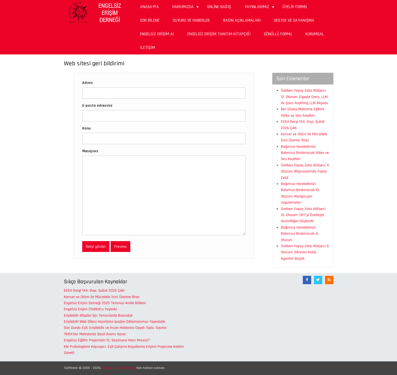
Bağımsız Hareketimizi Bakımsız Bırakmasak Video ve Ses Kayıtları (305, 153)
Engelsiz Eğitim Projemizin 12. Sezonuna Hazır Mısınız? (107, 340)
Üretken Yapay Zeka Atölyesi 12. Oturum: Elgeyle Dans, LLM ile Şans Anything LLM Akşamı (304, 97)
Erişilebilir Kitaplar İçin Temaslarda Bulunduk (98, 315)
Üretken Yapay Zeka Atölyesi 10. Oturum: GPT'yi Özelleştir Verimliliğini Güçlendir (303, 215)
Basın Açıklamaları (242, 20)
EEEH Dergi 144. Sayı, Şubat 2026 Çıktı (94, 290)
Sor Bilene (149, 20)
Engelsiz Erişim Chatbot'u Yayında (90, 309)
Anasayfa (149, 7)
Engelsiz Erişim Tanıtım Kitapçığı (219, 34)
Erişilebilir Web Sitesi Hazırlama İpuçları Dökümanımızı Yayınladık (114, 321)
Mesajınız (90, 151)
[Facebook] (307, 280)
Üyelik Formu (295, 7)
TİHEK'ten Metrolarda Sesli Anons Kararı (95, 334)
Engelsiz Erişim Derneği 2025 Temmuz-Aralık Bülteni (105, 303)
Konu (86, 128)
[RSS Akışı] (329, 280)
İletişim (147, 48)
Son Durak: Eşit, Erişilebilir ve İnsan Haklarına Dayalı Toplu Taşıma (115, 327)
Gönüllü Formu (278, 34)
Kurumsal (314, 34)
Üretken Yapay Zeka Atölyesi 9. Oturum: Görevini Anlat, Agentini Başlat (305, 252)
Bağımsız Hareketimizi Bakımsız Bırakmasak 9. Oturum (299, 233)
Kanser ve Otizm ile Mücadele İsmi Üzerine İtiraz (101, 296)
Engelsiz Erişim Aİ (157, 34)
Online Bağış (219, 7)
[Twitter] (318, 280)
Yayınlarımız (260, 9)
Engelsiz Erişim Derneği (119, 368)
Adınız (87, 82)
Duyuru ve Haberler (191, 20)
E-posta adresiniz (97, 105)
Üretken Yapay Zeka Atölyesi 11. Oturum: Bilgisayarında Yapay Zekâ (305, 171)
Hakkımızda (186, 9)
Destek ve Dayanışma (294, 20)
